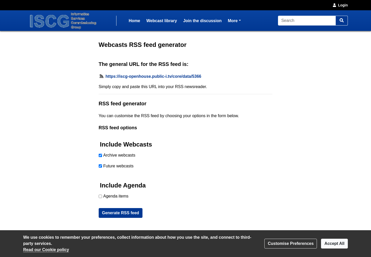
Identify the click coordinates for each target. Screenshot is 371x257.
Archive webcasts (119, 155)
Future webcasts (118, 166)
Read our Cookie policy (46, 249)
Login (340, 5)
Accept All (334, 243)
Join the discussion (202, 21)
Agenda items (116, 196)
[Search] (307, 20)
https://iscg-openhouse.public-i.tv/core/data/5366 (153, 76)
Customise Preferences (291, 243)
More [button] (234, 20)
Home (134, 21)
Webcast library (161, 21)
